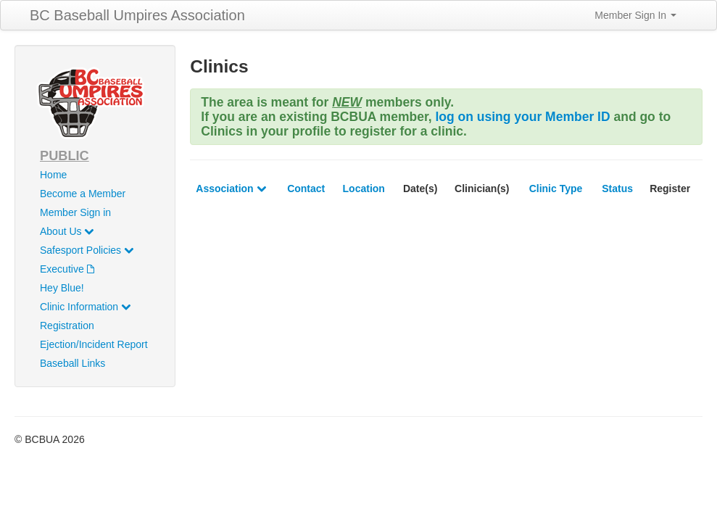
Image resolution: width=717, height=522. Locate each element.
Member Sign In (635, 15)
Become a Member (82, 193)
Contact (306, 188)
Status (617, 188)
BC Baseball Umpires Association (137, 15)
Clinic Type (556, 188)
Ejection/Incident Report (94, 344)
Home (53, 175)
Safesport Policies (86, 250)
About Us (67, 231)
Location (364, 188)
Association (230, 188)
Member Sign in (75, 212)
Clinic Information (85, 306)
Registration (67, 325)
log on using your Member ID (522, 116)
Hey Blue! (62, 288)
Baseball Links (72, 363)
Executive (67, 269)
